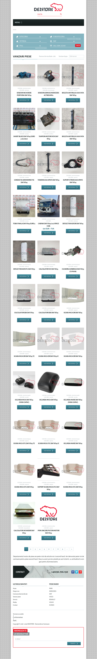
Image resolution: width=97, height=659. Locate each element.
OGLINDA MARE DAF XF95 (73, 443)
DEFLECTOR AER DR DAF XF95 (72, 223)
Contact (15, 605)
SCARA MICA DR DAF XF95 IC (48, 356)
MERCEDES (52, 591)
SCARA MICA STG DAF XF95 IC (48, 443)
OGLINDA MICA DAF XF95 (48, 400)
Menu (18, 22)
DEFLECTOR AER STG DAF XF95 (24, 269)
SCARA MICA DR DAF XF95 (73, 313)
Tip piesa (22, 41)
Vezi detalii (23, 100)
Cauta (78, 45)
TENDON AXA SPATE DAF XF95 (48, 180)
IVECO (51, 597)
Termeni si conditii (18, 614)
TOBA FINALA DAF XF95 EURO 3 (24, 223)
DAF (54, 41)
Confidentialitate (18, 617)
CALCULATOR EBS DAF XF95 (24, 313)
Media (15, 602)
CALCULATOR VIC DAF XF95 (48, 269)
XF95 (21, 46)
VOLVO (51, 602)
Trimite (73, 643)
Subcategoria (58, 36)
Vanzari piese (17, 597)
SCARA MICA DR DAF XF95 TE (24, 356)
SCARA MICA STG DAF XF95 (24, 487)
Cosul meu (81, 22)
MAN (50, 588)
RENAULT (52, 599)
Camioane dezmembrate (20, 594)
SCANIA (51, 605)
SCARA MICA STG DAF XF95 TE (24, 443)
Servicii (15, 599)
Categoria (23, 36)
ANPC (15, 621)
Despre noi (16, 591)
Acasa (14, 588)
